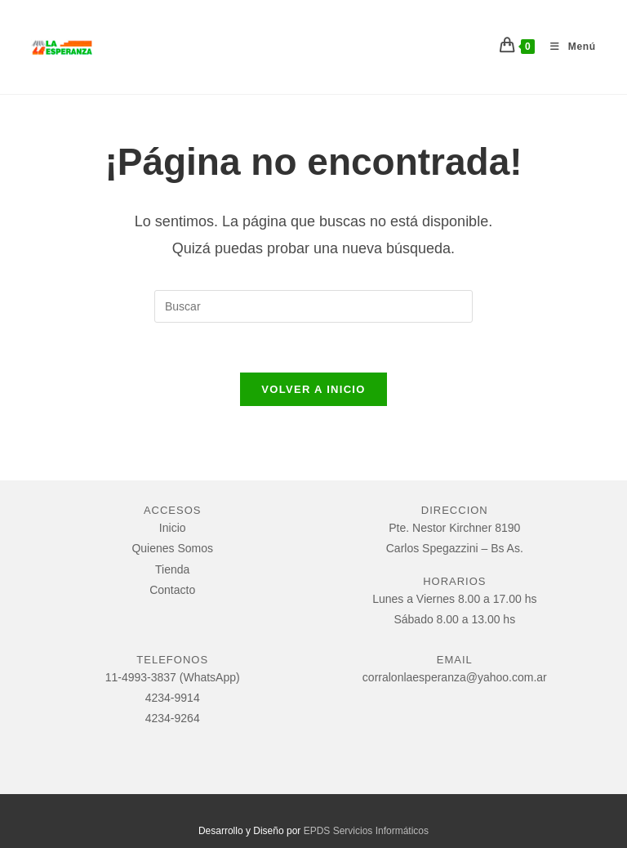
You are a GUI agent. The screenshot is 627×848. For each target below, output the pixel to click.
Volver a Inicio (313, 389)
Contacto (172, 589)
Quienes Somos (172, 548)
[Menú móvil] (566, 46)
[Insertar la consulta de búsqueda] (313, 306)
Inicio (172, 527)
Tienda (172, 569)
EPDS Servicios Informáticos (366, 831)
